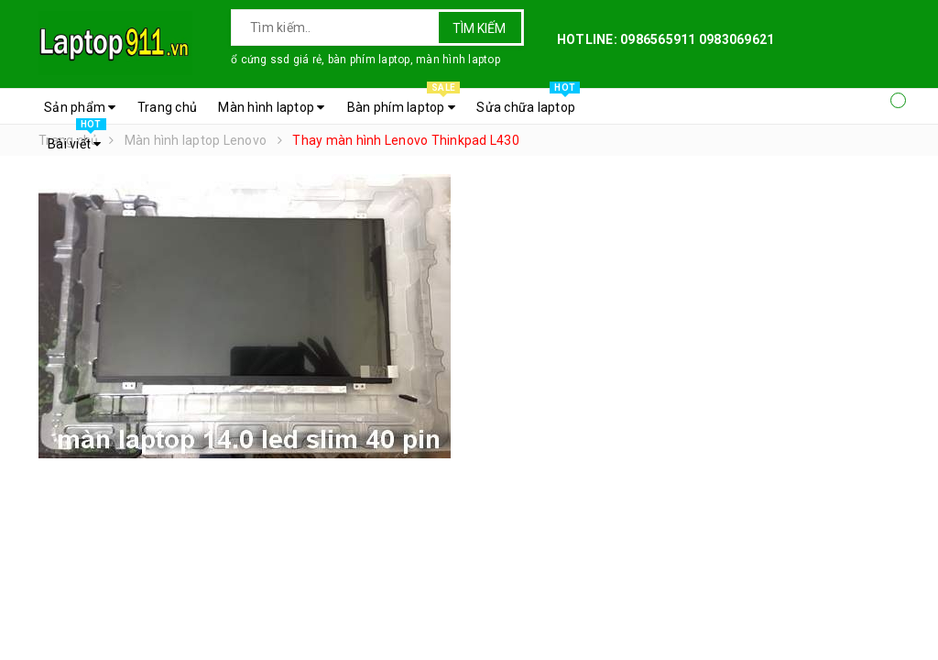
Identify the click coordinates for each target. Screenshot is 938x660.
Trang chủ (167, 107)
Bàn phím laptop (403, 102)
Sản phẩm (80, 107)
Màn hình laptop (271, 107)
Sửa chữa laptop (528, 102)
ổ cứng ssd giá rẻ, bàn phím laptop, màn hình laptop (365, 59)
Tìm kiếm (479, 28)
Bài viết (77, 139)
